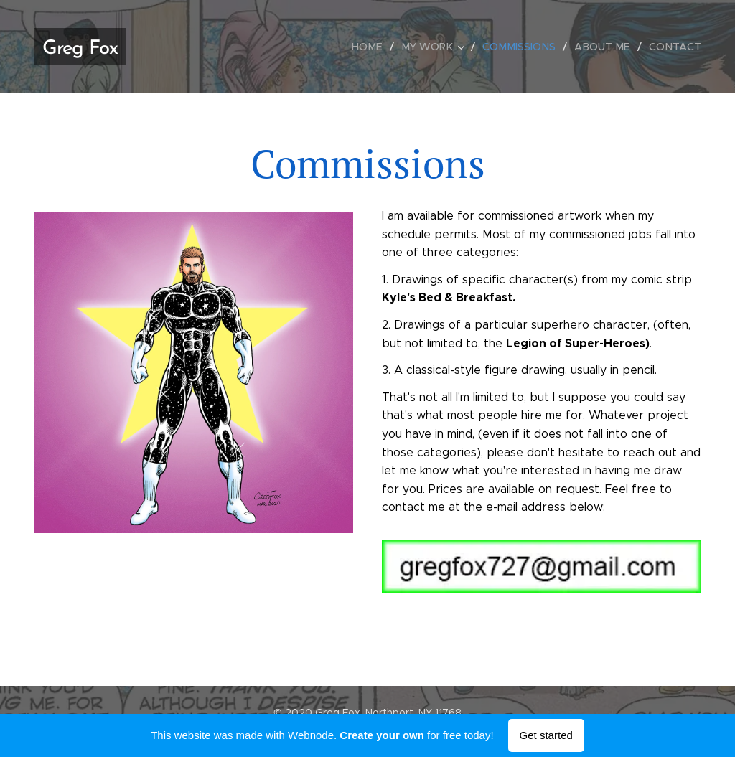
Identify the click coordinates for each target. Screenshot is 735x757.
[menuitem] (379, 47)
